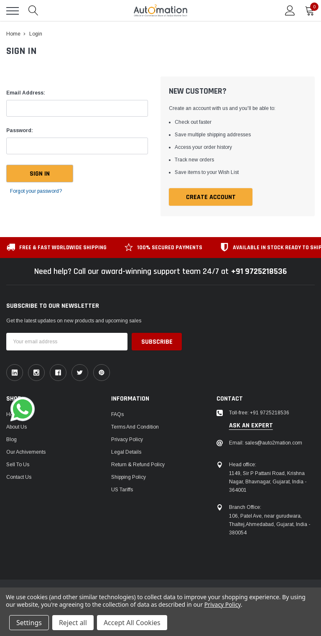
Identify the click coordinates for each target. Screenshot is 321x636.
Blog (11, 439)
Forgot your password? (36, 191)
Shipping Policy (128, 477)
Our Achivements (26, 452)
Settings (29, 622)
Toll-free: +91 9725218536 (259, 413)
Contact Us (18, 477)
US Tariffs (122, 490)
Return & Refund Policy (138, 464)
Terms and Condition (135, 427)
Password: (19, 130)
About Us (16, 427)
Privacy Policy (127, 439)
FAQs (117, 414)
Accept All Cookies (132, 622)
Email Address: (25, 93)
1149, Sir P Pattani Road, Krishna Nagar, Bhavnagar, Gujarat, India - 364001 (267, 481)
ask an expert (251, 425)
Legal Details (126, 452)
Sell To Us (17, 464)
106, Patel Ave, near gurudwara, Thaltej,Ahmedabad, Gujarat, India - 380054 (269, 524)
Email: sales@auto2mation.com (265, 443)
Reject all (73, 622)
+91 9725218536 (259, 271)
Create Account (211, 197)
